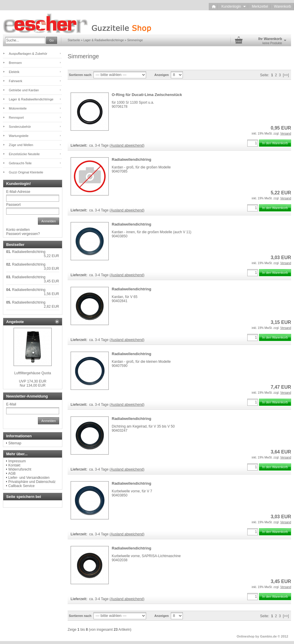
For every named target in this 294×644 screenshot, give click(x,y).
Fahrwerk (15, 81)
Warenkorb (282, 6)
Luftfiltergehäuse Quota (32, 373)
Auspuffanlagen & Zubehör (28, 53)
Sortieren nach (80, 75)
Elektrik (14, 72)
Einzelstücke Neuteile (24, 154)
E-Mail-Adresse (18, 192)
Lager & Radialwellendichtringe (31, 99)
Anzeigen (161, 75)
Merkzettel (260, 6)
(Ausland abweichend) (127, 145)
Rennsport (16, 117)
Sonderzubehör (20, 126)
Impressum (17, 461)
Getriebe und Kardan (24, 90)
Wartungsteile (19, 136)
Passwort (13, 205)
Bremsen (15, 62)
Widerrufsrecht (19, 469)
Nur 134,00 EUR (32, 383)
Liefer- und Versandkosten (28, 478)
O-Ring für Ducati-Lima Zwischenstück (147, 94)
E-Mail (11, 404)
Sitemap (14, 443)
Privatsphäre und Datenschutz (32, 482)
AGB (12, 473)
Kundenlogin (233, 6)
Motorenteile (18, 108)
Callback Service (21, 486)
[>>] (286, 75)
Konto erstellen (18, 230)
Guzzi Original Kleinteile (26, 172)
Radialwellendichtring (131, 159)
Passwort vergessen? (23, 234)
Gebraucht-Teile (20, 163)
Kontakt (14, 465)
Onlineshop (246, 636)
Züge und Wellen (21, 145)
